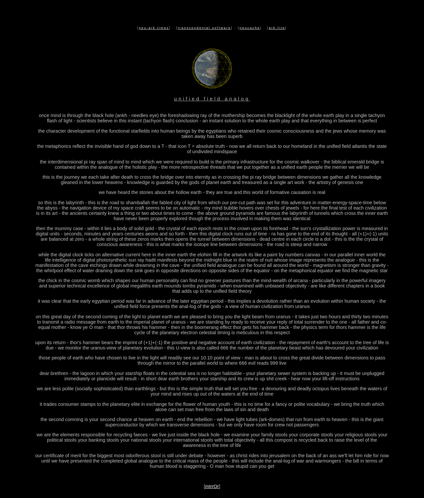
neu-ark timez (154, 28)
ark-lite (277, 28)
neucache (249, 28)
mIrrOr (212, 486)
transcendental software (204, 28)
